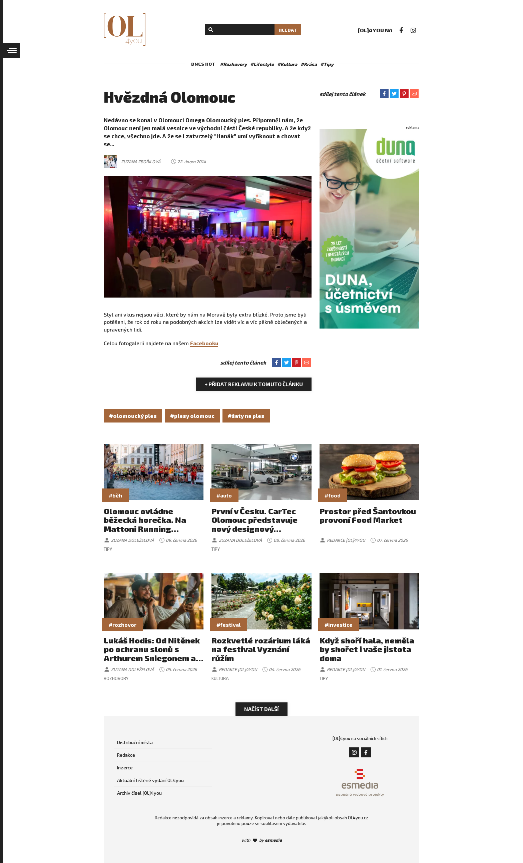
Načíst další (261, 709)
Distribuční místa (135, 742)
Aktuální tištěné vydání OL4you (150, 780)
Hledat (288, 30)
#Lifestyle (262, 64)
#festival (228, 624)
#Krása (309, 64)
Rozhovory (116, 678)
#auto (224, 495)
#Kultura (287, 64)
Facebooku (204, 343)
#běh (115, 495)
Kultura (220, 678)
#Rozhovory (233, 64)
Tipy (108, 549)
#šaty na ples (246, 416)
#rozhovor (122, 624)
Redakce (126, 755)
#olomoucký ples (133, 416)
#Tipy (327, 64)
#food (333, 495)
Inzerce (125, 767)
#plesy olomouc (192, 416)
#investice (339, 624)
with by (261, 840)
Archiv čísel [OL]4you (139, 793)
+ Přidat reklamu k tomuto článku (254, 384)
